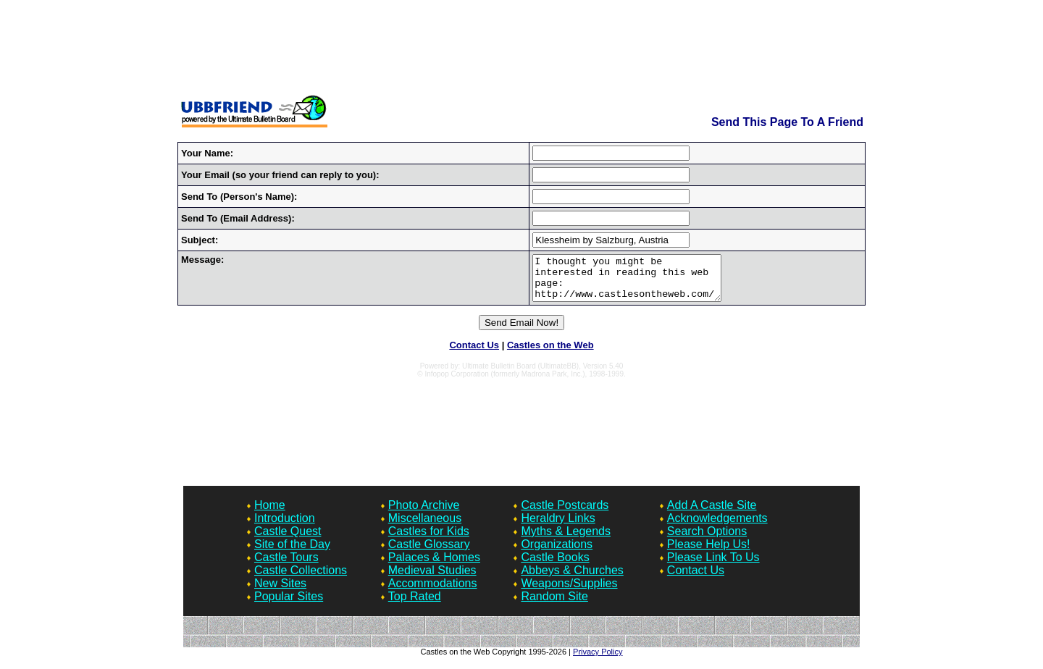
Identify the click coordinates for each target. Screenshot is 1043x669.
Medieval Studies (432, 579)
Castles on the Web (550, 353)
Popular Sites (288, 605)
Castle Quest (287, 540)
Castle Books (555, 566)
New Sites (280, 592)
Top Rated (414, 605)
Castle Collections (300, 579)
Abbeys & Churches (572, 579)
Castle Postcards (564, 514)
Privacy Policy (597, 660)
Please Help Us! (708, 553)
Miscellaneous (424, 527)
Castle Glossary (429, 553)
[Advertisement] (521, 49)
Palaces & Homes (434, 566)
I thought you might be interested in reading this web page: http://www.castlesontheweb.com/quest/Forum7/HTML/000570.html (619, 282)
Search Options (707, 540)
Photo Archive (424, 514)
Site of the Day (292, 553)
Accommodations (432, 592)
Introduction (284, 527)
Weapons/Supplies (569, 592)
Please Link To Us (713, 566)
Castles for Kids (428, 540)
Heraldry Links (558, 527)
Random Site (554, 605)
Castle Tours (286, 566)
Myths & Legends (566, 540)
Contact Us (474, 353)
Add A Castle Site (712, 514)
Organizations (556, 553)
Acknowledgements (717, 527)
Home (269, 514)
